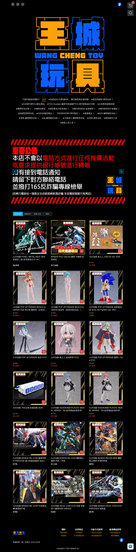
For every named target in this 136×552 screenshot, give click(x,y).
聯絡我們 (63, 532)
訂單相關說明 (79, 535)
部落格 (63, 535)
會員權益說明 (115, 530)
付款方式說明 (97, 530)
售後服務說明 (96, 535)
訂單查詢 (79, 532)
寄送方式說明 (96, 532)
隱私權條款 (115, 535)
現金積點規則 (115, 532)
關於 (64, 530)
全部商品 (79, 530)
